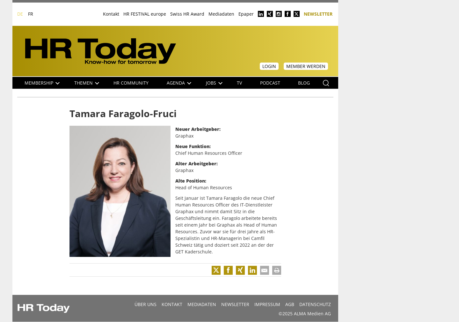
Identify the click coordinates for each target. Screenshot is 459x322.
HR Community (131, 83)
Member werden (305, 66)
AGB (289, 304)
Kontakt (111, 14)
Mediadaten (221, 14)
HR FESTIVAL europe (144, 14)
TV (239, 83)
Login (269, 66)
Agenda (179, 83)
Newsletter (318, 13)
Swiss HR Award (187, 14)
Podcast (270, 83)
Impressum (267, 304)
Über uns (146, 304)
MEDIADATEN (201, 304)
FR (30, 14)
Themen (86, 83)
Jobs (214, 83)
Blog (304, 83)
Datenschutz (315, 304)
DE (20, 14)
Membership (42, 83)
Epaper (246, 14)
